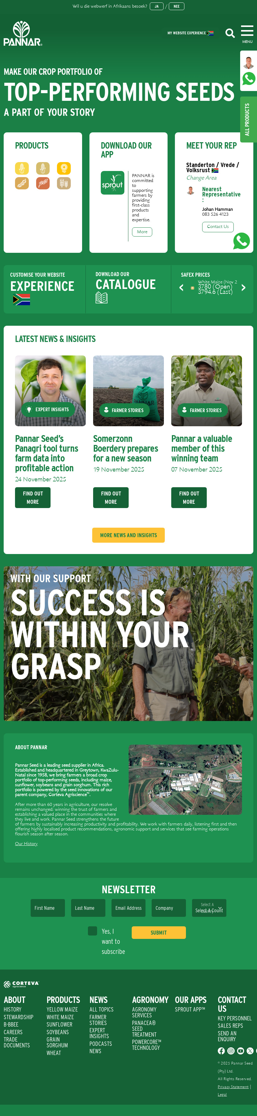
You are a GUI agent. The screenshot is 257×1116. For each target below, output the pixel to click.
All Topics (101, 1009)
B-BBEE (11, 1024)
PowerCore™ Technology (146, 1044)
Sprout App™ (190, 1009)
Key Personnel (235, 1018)
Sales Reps (230, 1025)
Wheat (54, 1053)
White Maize (60, 1017)
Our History (26, 843)
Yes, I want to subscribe (106, 940)
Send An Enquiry (227, 1036)
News (95, 1051)
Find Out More (33, 497)
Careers (13, 1032)
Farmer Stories (98, 1020)
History (12, 1009)
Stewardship (18, 1017)
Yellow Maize (62, 1009)
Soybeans (58, 1032)
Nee (177, 6)
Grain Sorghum (57, 1042)
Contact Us (218, 226)
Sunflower (59, 1024)
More (142, 232)
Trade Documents (17, 1042)
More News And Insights (128, 535)
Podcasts (100, 1043)
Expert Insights (99, 1033)
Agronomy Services (144, 1012)
